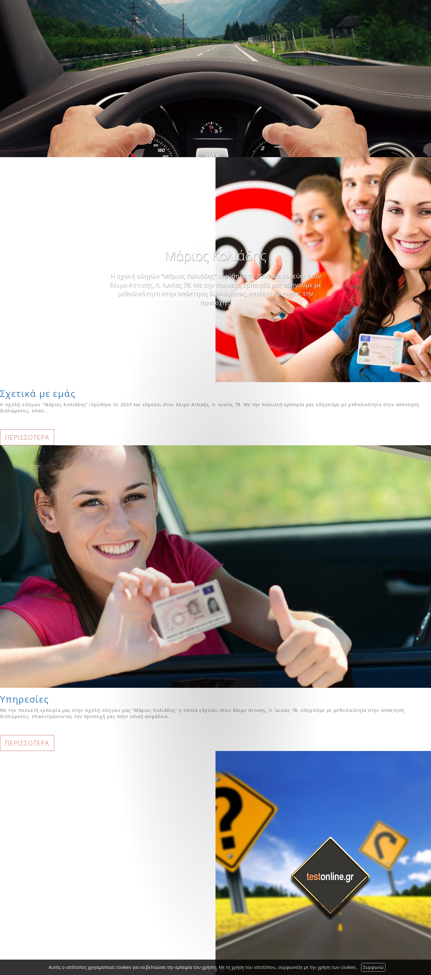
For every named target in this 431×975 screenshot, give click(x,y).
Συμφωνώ (373, 967)
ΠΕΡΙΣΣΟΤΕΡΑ (27, 437)
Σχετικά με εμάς (37, 393)
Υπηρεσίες (24, 699)
